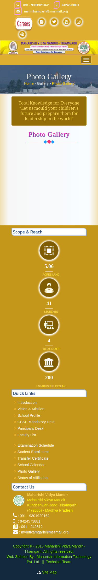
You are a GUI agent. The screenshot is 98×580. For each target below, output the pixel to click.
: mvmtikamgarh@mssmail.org (43, 532)
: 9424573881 (28, 521)
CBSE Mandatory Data (36, 422)
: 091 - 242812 (31, 527)
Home (29, 83)
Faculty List (27, 435)
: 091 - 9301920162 (33, 516)
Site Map (51, 572)
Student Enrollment (33, 452)
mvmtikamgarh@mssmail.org (46, 11)
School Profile (29, 415)
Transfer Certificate (33, 458)
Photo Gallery (63, 83)
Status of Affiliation (33, 478)
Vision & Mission (31, 409)
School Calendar (31, 465)
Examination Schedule (36, 445)
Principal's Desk (30, 428)
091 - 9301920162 (36, 5)
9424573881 (70, 5)
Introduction (27, 402)
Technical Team (58, 562)
